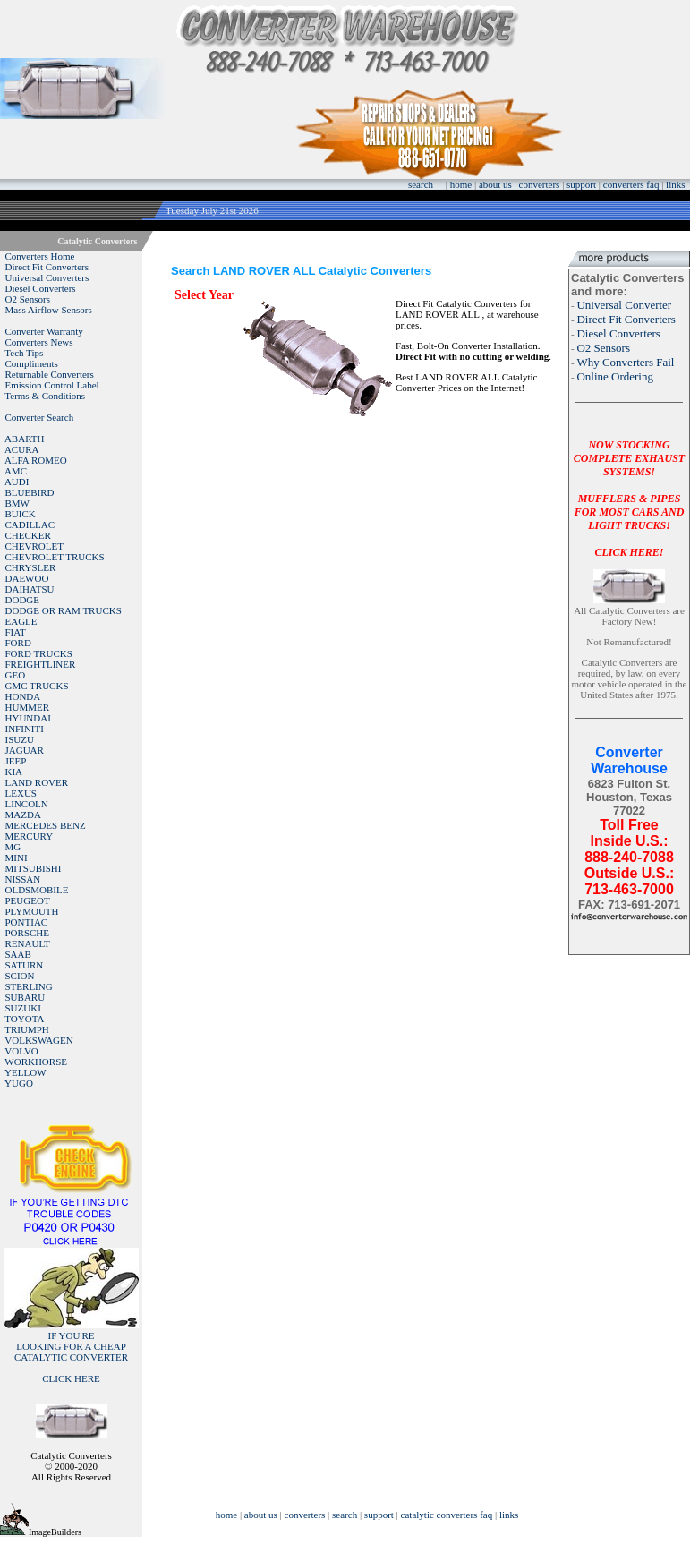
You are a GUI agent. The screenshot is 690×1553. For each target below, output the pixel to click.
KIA (14, 771)
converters (539, 184)
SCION (20, 975)
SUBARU (25, 997)
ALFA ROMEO (35, 460)
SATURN (24, 965)
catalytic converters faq (447, 1514)
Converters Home (40, 256)
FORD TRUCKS (38, 653)
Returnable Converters (49, 374)
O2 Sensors (27, 299)
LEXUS (21, 793)
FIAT (15, 632)
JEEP (16, 760)
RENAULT (27, 943)
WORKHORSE (35, 1061)
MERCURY (29, 836)
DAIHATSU (30, 589)
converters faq (631, 184)
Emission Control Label (52, 385)
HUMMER (27, 707)
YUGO (18, 1083)
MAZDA (23, 814)
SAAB (18, 954)
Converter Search (39, 417)
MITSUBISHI (33, 868)
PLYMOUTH (32, 911)
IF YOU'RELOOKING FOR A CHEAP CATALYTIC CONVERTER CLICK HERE (71, 1357)
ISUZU (19, 739)
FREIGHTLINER (40, 664)
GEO (15, 675)
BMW (17, 503)
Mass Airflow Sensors (48, 309)
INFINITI (24, 728)
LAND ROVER (37, 782)
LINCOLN (26, 803)
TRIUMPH (26, 1029)
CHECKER (28, 535)
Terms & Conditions (44, 395)
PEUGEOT (27, 900)
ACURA (21, 449)
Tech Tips (23, 352)
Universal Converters (47, 277)
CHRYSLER (30, 567)
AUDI (17, 481)
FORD (18, 642)
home (461, 184)
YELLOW (25, 1072)
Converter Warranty (44, 331)
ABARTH (24, 438)
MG (13, 846)
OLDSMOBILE (37, 889)
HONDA (23, 696)
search (420, 184)
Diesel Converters (40, 288)
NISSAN (23, 879)
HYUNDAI (28, 718)
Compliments (31, 363)
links (675, 184)
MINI (16, 857)
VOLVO (21, 1050)
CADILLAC (30, 524)
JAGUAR (24, 750)
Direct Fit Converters (47, 266)
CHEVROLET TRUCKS (55, 556)
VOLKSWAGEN (38, 1040)
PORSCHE (27, 932)
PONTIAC (26, 922)
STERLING (29, 986)
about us (495, 184)
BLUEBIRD (30, 492)
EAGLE (21, 621)
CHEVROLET (34, 546)
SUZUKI (23, 1008)
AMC (15, 470)
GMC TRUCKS (37, 685)
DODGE (22, 599)
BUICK (20, 513)
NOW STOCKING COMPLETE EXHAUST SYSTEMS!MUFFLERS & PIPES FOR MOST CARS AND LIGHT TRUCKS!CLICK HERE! (629, 499)
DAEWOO (27, 578)
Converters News (39, 342)
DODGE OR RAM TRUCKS (63, 610)
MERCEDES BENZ (45, 825)
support (581, 184)
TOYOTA (24, 1018)
